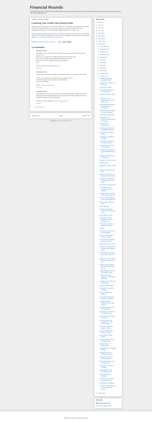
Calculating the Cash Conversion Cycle (106, 370)
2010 (100, 33)
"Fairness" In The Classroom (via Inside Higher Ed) (107, 100)
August (102, 57)
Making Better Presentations (105, 124)
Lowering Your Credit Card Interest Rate (108, 282)
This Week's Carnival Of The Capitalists (107, 90)
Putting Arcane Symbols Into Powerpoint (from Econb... (107, 266)
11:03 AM (38, 68)
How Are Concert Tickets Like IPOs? (107, 317)
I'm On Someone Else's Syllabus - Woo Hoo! (107, 297)
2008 (100, 38)
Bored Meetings (104, 206)
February (103, 73)
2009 (100, 36)
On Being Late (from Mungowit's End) (106, 79)
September (103, 54)
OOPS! (102, 228)
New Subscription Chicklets (105, 375)
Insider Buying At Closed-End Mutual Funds (107, 271)
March (102, 70)
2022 (100, 22)
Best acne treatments (48, 85)
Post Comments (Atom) (64, 121)
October (102, 52)
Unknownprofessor (104, 403)
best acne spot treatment (61, 101)
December (103, 46)
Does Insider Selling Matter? (106, 336)
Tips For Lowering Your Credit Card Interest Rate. (49, 37)
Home (61, 116)
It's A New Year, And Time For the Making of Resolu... (107, 387)
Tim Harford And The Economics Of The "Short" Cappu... (106, 322)
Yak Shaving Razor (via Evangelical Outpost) (107, 128)
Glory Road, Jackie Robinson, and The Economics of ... (106, 219)
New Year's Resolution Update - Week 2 (106, 236)
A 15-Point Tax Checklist (107, 115)
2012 (100, 28)
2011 (100, 30)
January (102, 76)
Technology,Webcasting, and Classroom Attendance (107, 106)
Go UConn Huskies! (106, 87)
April (101, 68)
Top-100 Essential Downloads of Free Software (106, 189)
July (101, 60)
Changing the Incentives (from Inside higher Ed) (107, 194)
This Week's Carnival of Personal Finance (107, 142)
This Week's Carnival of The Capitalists (107, 308)
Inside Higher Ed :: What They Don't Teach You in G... (108, 254)
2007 (100, 41)
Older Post (86, 116)
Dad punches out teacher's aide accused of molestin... (107, 119)
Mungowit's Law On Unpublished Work (106, 353)
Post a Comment (39, 107)
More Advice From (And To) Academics (107, 362)
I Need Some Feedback (107, 383)
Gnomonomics (104, 163)
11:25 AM (38, 87)
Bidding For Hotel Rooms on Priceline (107, 156)
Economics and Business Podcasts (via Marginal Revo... (107, 248)
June (101, 62)
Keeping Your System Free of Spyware (106, 357)
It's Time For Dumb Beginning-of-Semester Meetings (107, 276)
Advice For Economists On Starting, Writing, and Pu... (108, 260)
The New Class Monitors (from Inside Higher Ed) (107, 198)
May (101, 65)
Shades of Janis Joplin (106, 285)
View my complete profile (103, 406)
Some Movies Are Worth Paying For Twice (107, 240)
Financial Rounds (46, 7)
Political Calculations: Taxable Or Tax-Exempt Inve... (107, 210)
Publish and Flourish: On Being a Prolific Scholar (107, 175)
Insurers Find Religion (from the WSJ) (106, 331)
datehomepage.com (53, 66)
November (103, 49)
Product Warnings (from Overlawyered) (107, 340)
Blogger (86, 418)
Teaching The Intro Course (108, 160)
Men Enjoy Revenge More (108, 185)
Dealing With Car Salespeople (105, 344)
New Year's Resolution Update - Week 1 (106, 327)
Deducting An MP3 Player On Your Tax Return (107, 111)
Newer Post (36, 116)
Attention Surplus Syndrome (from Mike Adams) (107, 303)
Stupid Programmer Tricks (108, 244)
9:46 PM (38, 103)
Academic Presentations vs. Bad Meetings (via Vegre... (107, 180)
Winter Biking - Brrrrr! (106, 215)
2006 (100, 44)
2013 (100, 25)
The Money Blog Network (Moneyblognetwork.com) (107, 151)
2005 (100, 393)
